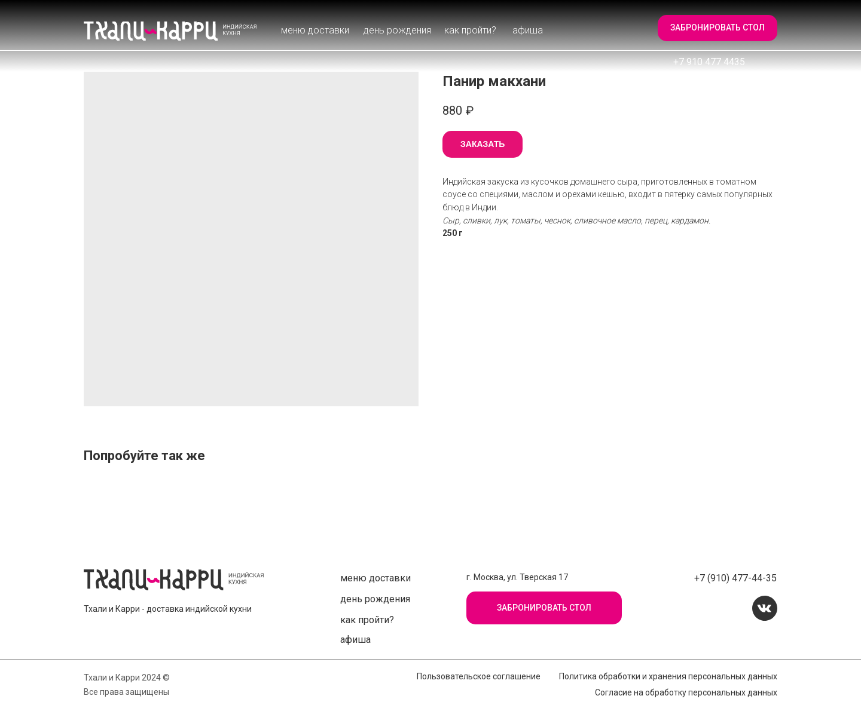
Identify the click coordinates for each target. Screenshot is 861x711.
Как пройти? (470, 30)
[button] (717, 28)
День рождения (397, 30)
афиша (527, 30)
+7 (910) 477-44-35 (735, 578)
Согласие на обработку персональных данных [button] (686, 692)
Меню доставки (315, 30)
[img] (170, 31)
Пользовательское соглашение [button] (479, 676)
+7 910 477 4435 (709, 62)
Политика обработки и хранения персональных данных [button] (668, 676)
